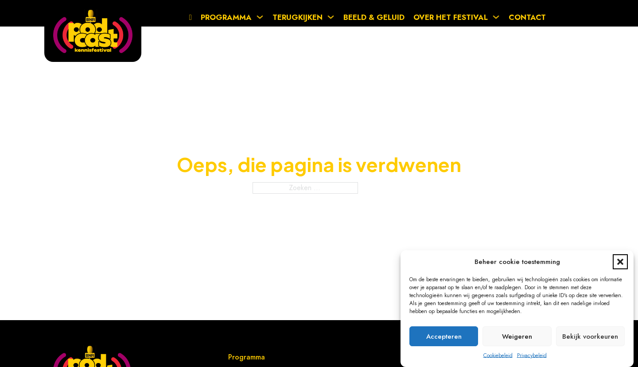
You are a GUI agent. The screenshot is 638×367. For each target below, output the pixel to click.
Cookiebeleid (498, 355)
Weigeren (517, 336)
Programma (226, 17)
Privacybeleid (532, 355)
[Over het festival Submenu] (498, 17)
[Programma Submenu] (262, 17)
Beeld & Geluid (374, 17)
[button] (620, 261)
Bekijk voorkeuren (590, 336)
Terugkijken (297, 17)
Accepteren (444, 336)
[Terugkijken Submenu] (333, 17)
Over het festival (450, 17)
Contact (527, 17)
